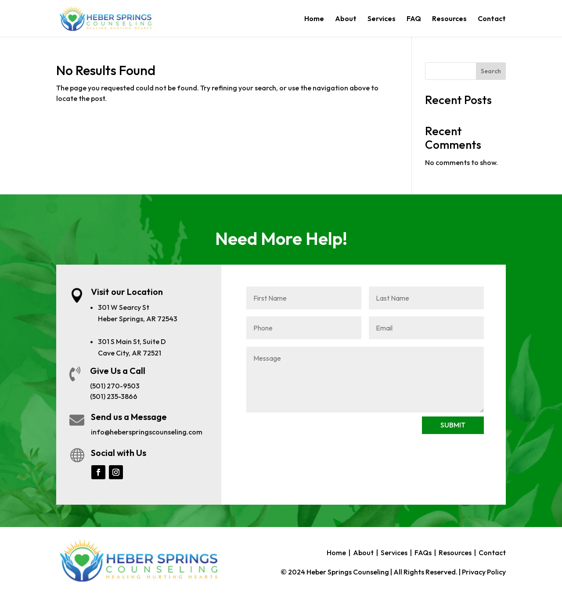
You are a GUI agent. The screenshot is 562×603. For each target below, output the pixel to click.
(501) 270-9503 (115, 385)
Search (491, 71)
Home (314, 19)
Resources (449, 19)
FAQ (414, 19)
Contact (492, 19)
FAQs (423, 552)
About (346, 19)
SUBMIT (452, 424)
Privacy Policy (484, 571)
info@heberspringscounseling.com (146, 431)
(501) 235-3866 (113, 396)
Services (381, 19)
